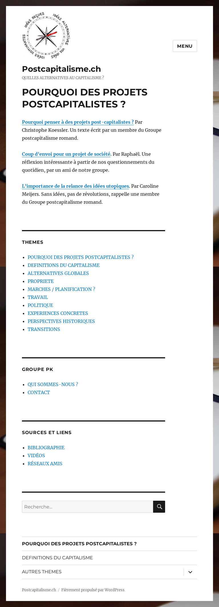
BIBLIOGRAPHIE (46, 447)
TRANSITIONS (44, 329)
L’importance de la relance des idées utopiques (75, 186)
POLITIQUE (40, 305)
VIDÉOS (36, 455)
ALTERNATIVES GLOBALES (58, 273)
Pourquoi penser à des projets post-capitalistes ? (78, 122)
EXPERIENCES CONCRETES (58, 313)
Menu (185, 46)
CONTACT (39, 392)
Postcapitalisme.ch (61, 69)
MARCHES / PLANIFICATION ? (61, 289)
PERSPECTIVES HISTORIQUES (61, 321)
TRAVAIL (38, 297)
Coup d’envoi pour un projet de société (66, 154)
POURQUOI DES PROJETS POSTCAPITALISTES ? (81, 257)
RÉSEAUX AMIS (45, 463)
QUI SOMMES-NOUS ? (53, 384)
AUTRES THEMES (42, 571)
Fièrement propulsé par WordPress (93, 590)
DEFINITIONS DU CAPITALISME (64, 265)
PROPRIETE (41, 281)
